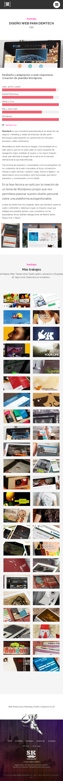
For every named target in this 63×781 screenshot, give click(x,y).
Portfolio (19, 741)
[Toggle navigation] (56, 4)
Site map (26, 746)
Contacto (51, 741)
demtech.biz (11, 125)
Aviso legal (36, 746)
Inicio (10, 741)
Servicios (29, 741)
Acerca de (41, 741)
